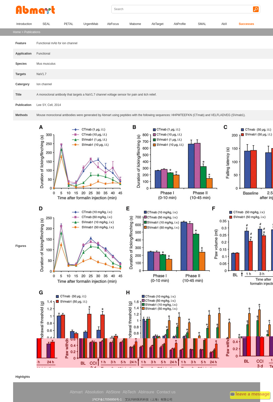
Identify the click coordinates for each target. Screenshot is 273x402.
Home (17, 32)
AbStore (113, 392)
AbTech (129, 392)
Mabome (135, 24)
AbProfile (180, 24)
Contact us (166, 392)
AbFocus (113, 24)
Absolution (94, 392)
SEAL (46, 24)
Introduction (24, 24)
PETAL (68, 24)
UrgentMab (91, 24)
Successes (246, 24)
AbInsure (146, 392)
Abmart (76, 392)
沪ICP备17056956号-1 (107, 399)
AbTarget (157, 24)
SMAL (202, 24)
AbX (224, 24)
